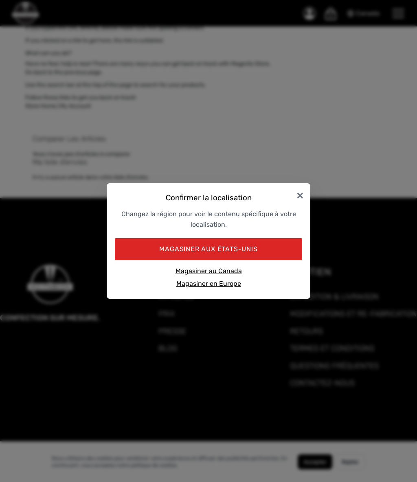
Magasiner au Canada (209, 271)
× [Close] (300, 194)
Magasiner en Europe (208, 283)
